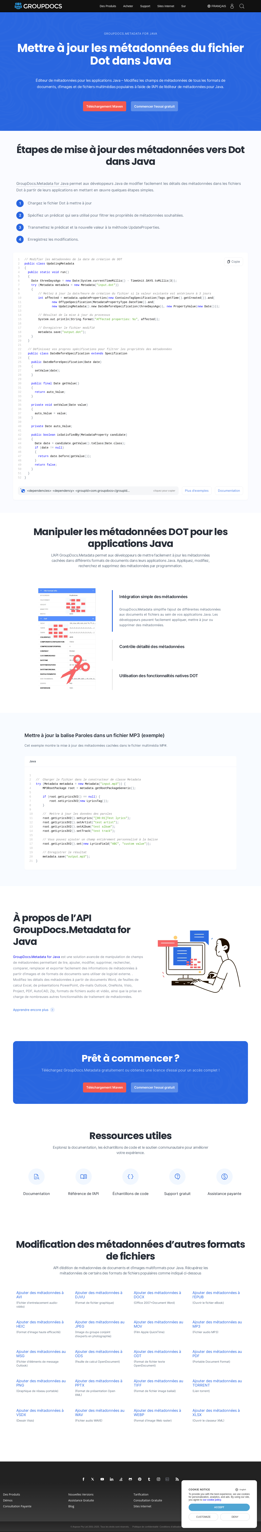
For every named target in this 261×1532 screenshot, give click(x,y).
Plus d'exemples (197, 491)
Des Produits (108, 6)
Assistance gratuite (81, 1500)
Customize (203, 1516)
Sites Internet (165, 6)
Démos (7, 1500)
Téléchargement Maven (104, 106)
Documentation (229, 491)
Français (215, 6)
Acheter (128, 6)
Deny (235, 1516)
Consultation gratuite (148, 1500)
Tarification (141, 1494)
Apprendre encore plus (30, 1010)
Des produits (11, 1494)
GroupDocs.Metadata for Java (42, 183)
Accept (219, 1507)
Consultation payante (17, 1506)
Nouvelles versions (80, 1494)
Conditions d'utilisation (170, 1526)
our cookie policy (212, 1499)
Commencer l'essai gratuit (154, 106)
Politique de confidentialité (145, 1526)
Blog (71, 1506)
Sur (183, 6)
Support (145, 6)
